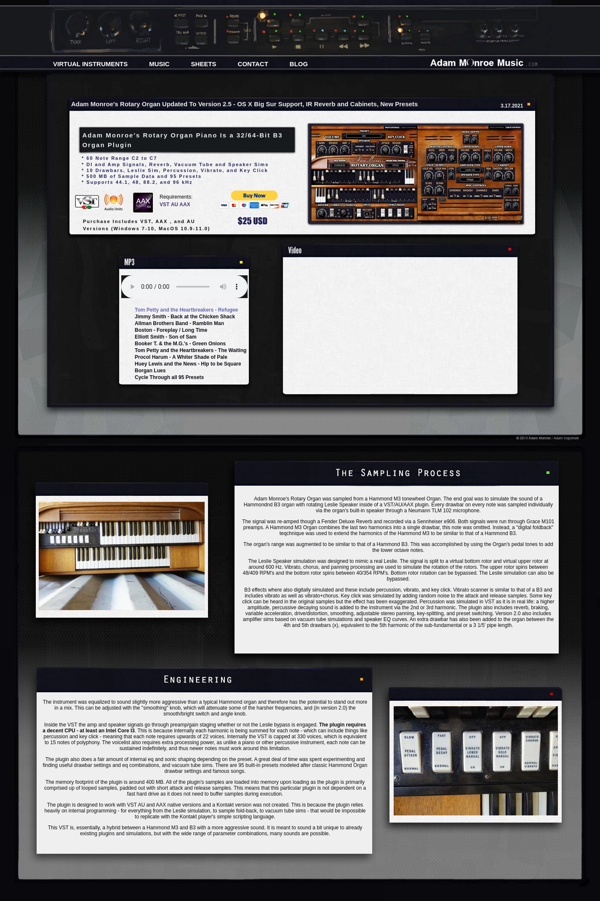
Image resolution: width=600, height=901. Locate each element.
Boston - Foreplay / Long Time (171, 330)
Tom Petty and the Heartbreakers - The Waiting (190, 350)
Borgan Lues (150, 371)
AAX (184, 204)
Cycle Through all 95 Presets (169, 377)
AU (175, 204)
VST (165, 204)
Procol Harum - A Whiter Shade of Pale (181, 357)
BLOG (299, 63)
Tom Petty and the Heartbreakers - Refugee (186, 310)
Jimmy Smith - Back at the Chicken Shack (185, 317)
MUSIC (159, 63)
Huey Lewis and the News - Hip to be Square (188, 364)
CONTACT (253, 63)
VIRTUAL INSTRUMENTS (90, 63)
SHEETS (203, 63)
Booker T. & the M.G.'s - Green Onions (180, 344)
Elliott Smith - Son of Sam (166, 337)
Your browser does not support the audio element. (184, 286)
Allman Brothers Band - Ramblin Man (179, 323)
